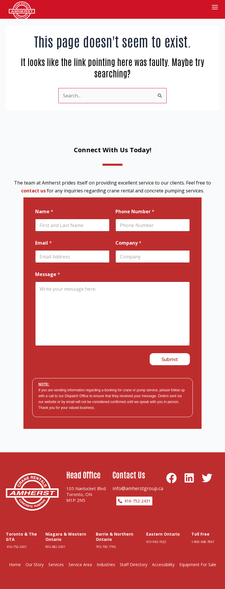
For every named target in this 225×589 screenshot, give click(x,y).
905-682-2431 (55, 539)
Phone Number (134, 204)
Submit (169, 351)
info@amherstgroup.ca (137, 480)
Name (44, 204)
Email (43, 235)
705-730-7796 (106, 539)
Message (47, 267)
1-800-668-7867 (202, 534)
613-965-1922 (156, 534)
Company (128, 235)
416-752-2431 (16, 539)
